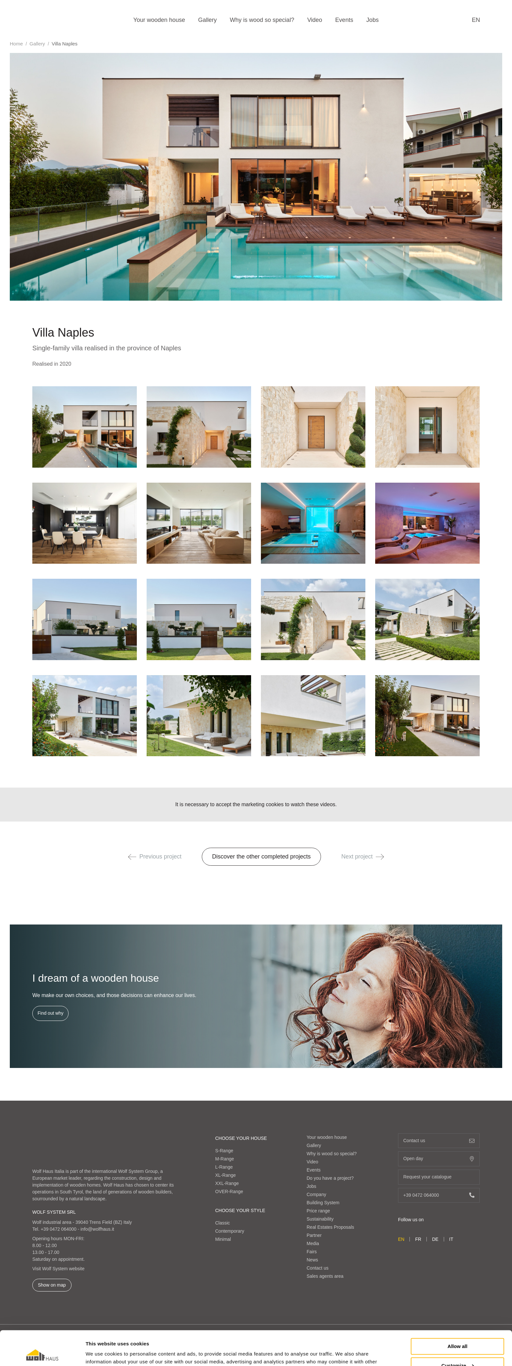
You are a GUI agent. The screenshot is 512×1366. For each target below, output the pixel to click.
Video (314, 20)
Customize (457, 1331)
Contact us (317, 1268)
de (435, 1239)
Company (316, 1194)
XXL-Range (227, 1183)
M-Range (224, 1158)
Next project (362, 856)
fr (418, 1239)
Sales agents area (325, 1276)
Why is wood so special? (262, 20)
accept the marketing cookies (249, 804)
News (312, 1259)
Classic (222, 1222)
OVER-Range (229, 1191)
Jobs (372, 20)
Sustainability (320, 1219)
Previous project (155, 856)
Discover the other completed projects (261, 856)
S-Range (224, 1150)
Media (313, 1243)
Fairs (312, 1251)
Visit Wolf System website (58, 1268)
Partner (314, 1235)
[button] (132, 857)
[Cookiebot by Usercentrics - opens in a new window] (42, 1353)
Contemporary (229, 1231)
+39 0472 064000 (58, 1229)
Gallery (207, 20)
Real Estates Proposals (330, 1227)
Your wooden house (159, 20)
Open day (438, 1158)
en (476, 20)
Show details (101, 1353)
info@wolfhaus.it (97, 1229)
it (451, 1239)
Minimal (223, 1239)
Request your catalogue (438, 1177)
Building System (323, 1202)
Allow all (458, 1312)
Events (344, 20)
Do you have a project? (330, 1178)
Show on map (52, 1285)
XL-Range (225, 1175)
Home (16, 43)
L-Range (224, 1167)
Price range (318, 1210)
